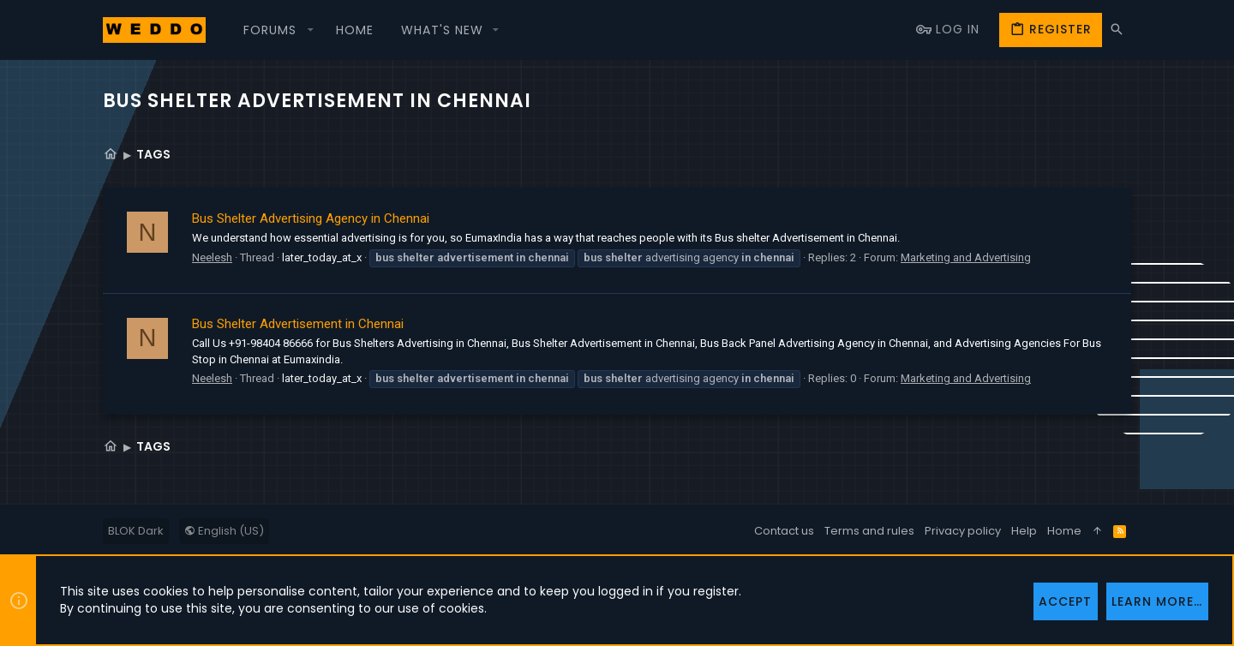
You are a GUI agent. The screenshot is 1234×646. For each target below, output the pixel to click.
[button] (276, 30)
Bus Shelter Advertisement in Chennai (298, 324)
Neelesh (212, 257)
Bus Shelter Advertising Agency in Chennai (310, 218)
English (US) (224, 531)
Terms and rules (869, 531)
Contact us (784, 531)
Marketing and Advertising (966, 257)
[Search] (1116, 29)
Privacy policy (963, 531)
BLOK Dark (136, 531)
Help (1024, 531)
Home (1064, 531)
